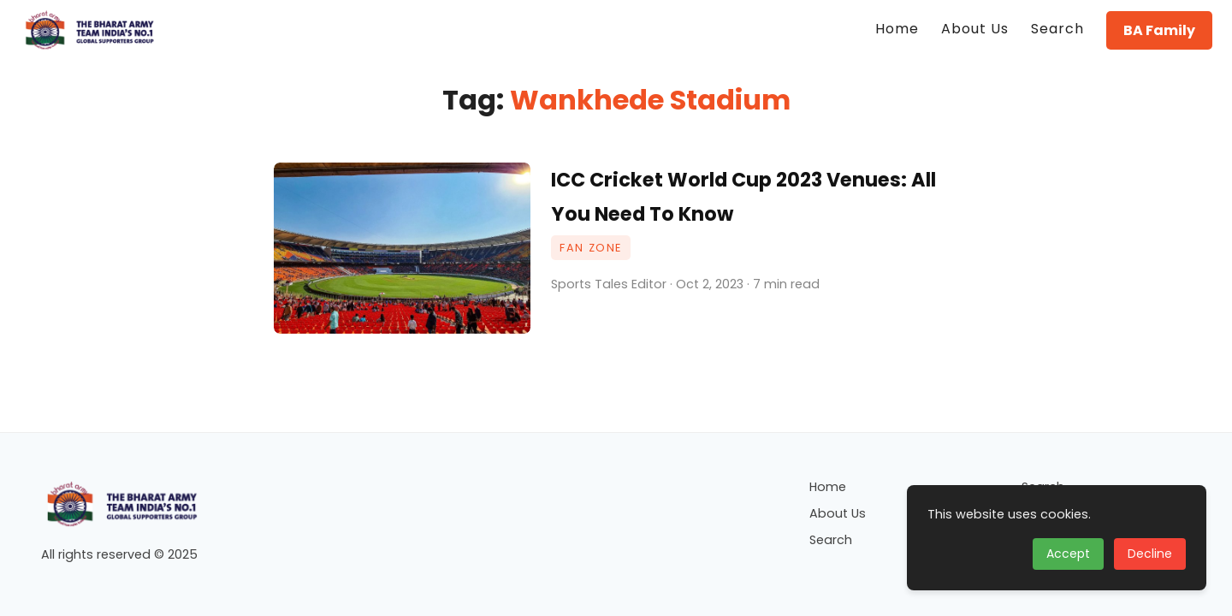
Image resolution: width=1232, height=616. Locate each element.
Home (827, 486)
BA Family (1159, 30)
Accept (1068, 553)
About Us (837, 513)
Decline (1150, 553)
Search (830, 539)
